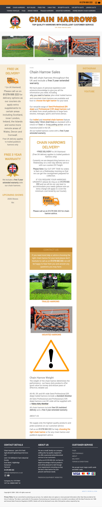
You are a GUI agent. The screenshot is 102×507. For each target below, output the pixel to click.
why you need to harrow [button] (40, 95)
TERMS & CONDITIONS (80, 462)
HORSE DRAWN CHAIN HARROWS (84, 11)
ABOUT (74, 456)
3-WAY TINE (51, 7)
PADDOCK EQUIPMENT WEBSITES (50, 477)
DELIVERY (75, 459)
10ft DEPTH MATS (77, 7)
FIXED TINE (41, 7)
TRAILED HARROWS (46, 11)
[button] (40, 403)
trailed (36, 119)
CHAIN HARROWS (19, 7)
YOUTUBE (89, 91)
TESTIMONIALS (77, 453)
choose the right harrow (46, 100)
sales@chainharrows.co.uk (13, 473)
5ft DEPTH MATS (63, 7)
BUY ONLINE (31, 7)
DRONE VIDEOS (33, 11)
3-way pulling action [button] (54, 124)
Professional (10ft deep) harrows (53, 109)
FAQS (23, 11)
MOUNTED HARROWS (63, 11)
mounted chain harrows (53, 119)
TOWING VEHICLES (13, 11)
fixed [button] (40, 124)
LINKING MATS (91, 7)
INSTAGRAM (89, 68)
